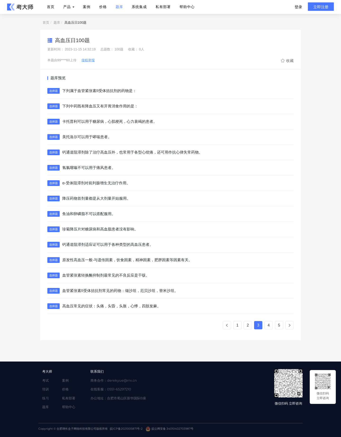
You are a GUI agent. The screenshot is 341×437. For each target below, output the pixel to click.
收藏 (287, 61)
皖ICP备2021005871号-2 (126, 428)
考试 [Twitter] (45, 380)
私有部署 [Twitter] (68, 398)
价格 (103, 6)
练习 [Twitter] (45, 398)
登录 (298, 6)
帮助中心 (187, 6)
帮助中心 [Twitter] (68, 407)
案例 (86, 6)
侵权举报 (88, 60)
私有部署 (163, 6)
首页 (50, 6)
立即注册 (320, 6)
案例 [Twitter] (65, 380)
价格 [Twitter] (65, 389)
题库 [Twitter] (45, 407)
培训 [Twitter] (45, 389)
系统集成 (139, 6)
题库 (119, 6)
